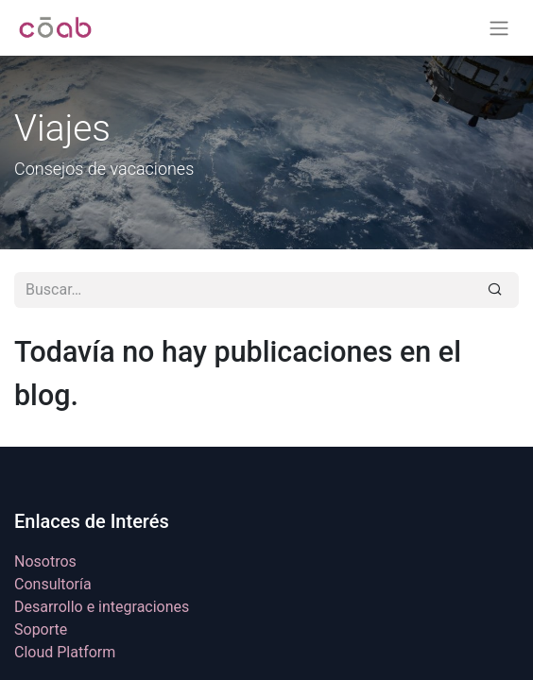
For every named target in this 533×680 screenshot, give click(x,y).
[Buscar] (495, 290)
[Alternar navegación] (499, 28)
